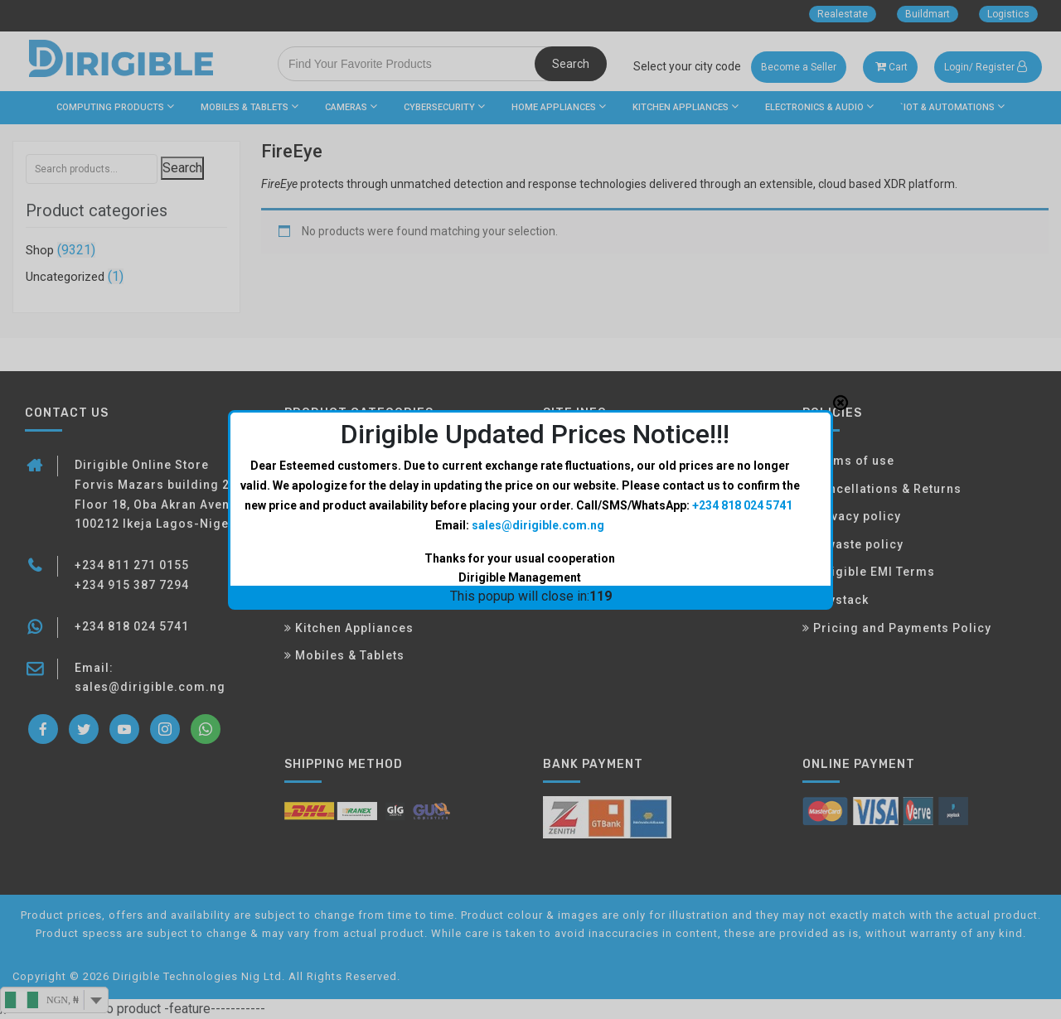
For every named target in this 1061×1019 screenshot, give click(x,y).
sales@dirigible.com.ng (538, 399)
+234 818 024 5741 (742, 380)
